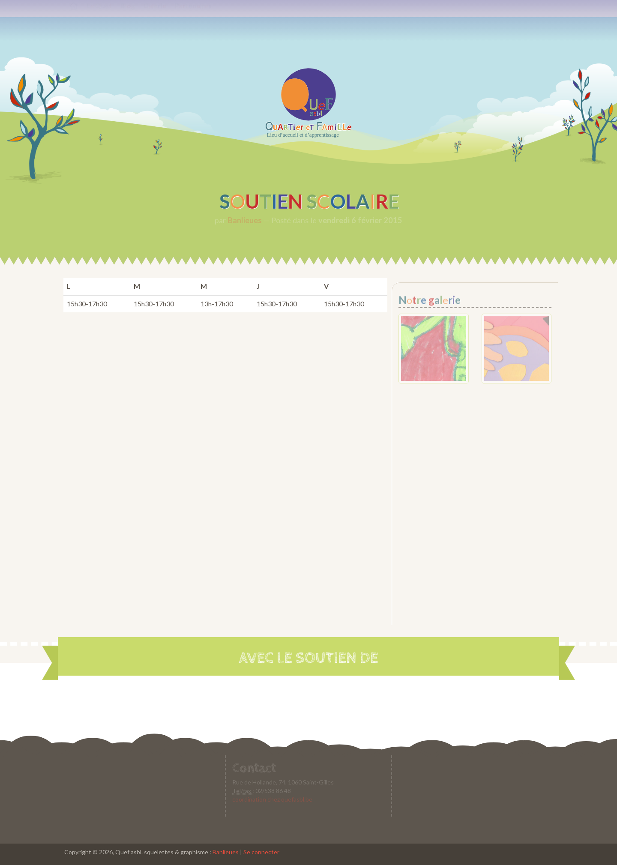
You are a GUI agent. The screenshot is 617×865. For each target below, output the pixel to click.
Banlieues (226, 852)
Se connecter (261, 852)
